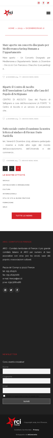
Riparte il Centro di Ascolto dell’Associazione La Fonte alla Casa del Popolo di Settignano (26, 90)
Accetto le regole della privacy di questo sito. (23, 396)
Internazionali (10, 194)
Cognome (7, 376)
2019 (20, 28)
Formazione (8, 202)
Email (5, 386)
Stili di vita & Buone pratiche (16, 198)
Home (11, 28)
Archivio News (27, 77)
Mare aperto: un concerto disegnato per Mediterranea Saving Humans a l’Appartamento (26, 48)
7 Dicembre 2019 (12, 160)
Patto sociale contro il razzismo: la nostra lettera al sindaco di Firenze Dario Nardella (26, 132)
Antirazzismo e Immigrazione (16, 185)
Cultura (6, 189)
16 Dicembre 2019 (12, 77)
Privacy (36, 430)
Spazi (5, 207)
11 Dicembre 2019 (12, 119)
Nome (5, 367)
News (36, 77)
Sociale (6, 180)
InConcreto (32, 435)
